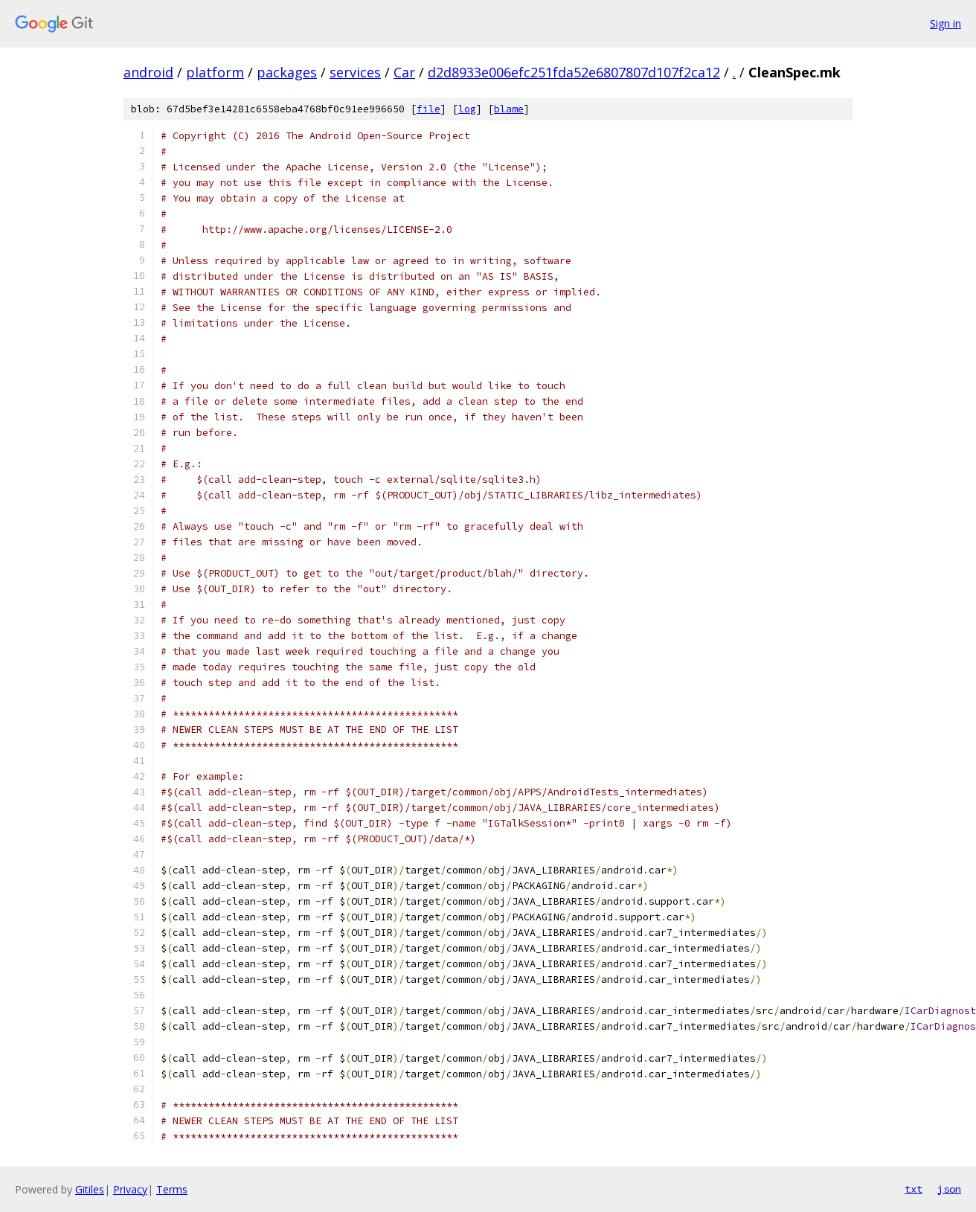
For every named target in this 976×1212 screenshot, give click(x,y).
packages (287, 72)
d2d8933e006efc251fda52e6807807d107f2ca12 (574, 72)
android (148, 72)
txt (913, 1189)
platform (215, 72)
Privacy (130, 1189)
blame (509, 109)
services (355, 72)
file (428, 109)
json (949, 1189)
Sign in (945, 23)
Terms (171, 1189)
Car (404, 72)
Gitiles (89, 1189)
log (467, 109)
